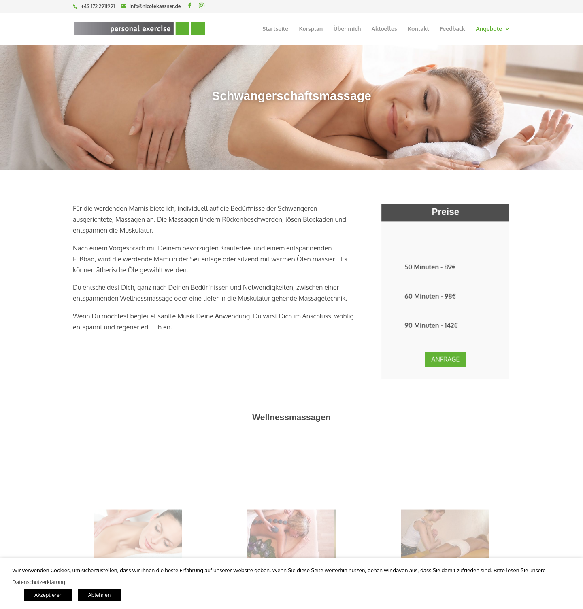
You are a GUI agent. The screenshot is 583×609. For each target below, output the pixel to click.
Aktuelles (384, 29)
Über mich (347, 29)
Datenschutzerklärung (38, 581)
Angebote (489, 29)
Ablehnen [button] (99, 595)
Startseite (275, 29)
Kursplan (311, 29)
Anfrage (445, 353)
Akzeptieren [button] (48, 595)
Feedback (452, 29)
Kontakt (418, 29)
